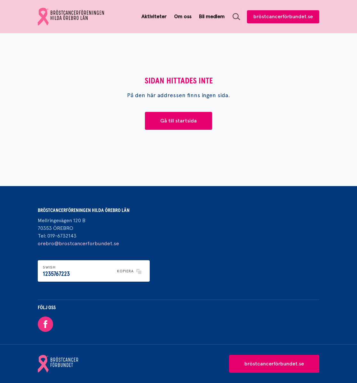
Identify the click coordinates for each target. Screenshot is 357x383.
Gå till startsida (178, 121)
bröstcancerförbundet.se (283, 16)
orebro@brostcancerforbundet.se (78, 243)
